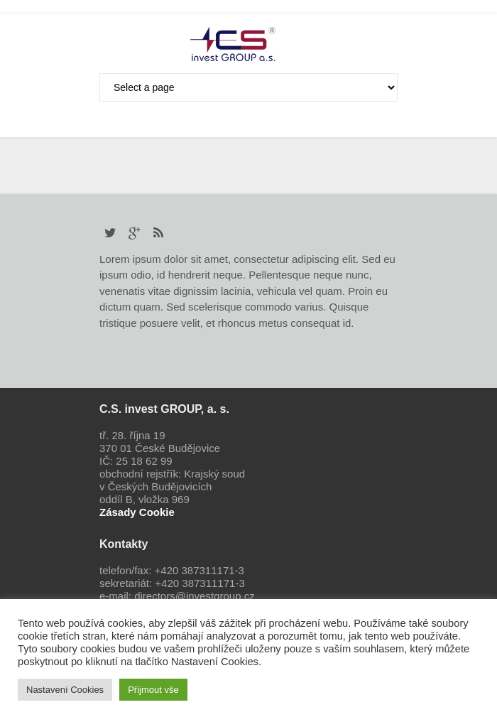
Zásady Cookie (137, 512)
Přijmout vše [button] (153, 689)
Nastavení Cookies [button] (65, 689)
